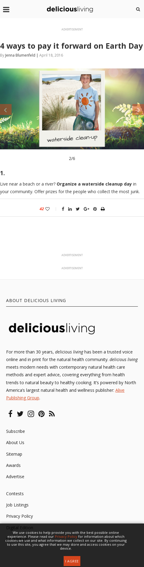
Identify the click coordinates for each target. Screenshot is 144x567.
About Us (15, 442)
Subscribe (15, 431)
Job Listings (17, 505)
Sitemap (14, 454)
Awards (13, 465)
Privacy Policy (19, 516)
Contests (15, 493)
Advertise (15, 476)
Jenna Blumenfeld (20, 55)
